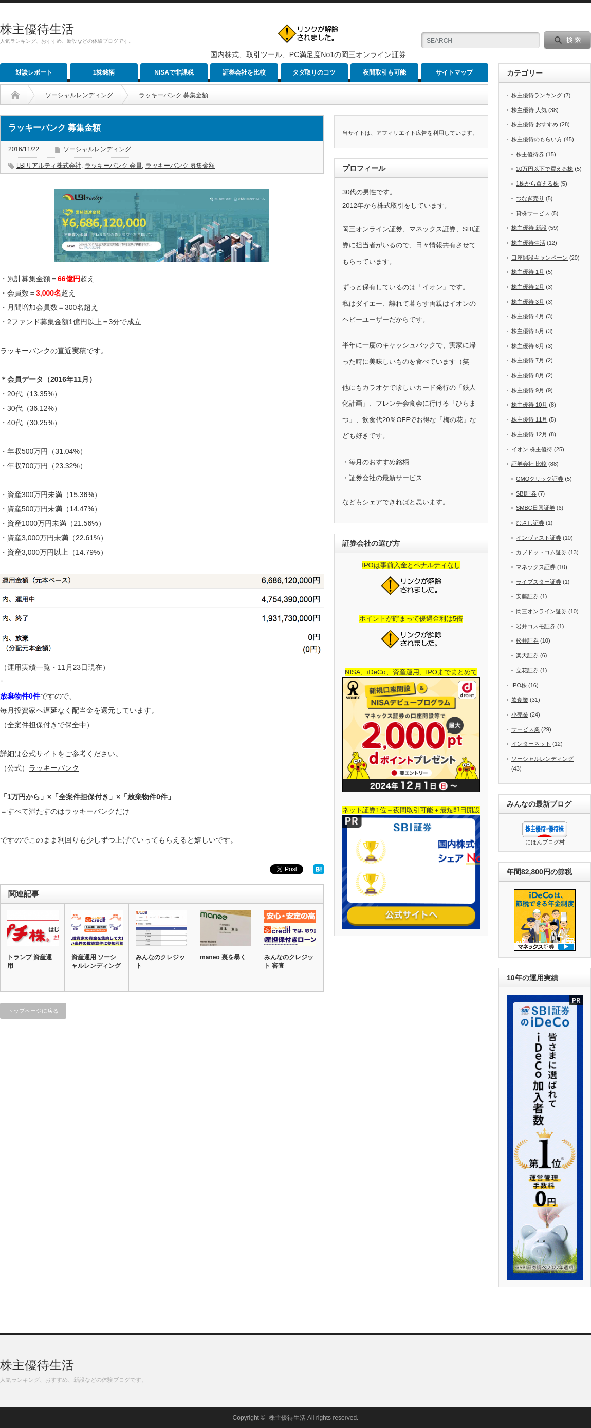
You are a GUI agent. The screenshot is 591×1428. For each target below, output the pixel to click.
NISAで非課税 (174, 72)
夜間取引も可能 (384, 72)
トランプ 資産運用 (29, 961)
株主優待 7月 (527, 360)
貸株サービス (533, 213)
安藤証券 (527, 596)
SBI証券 (526, 493)
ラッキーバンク (54, 768)
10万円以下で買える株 (544, 169)
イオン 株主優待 (531, 449)
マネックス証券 (536, 567)
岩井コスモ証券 (536, 626)
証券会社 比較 (529, 464)
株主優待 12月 (529, 434)
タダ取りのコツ (314, 72)
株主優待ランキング (536, 95)
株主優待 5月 (527, 331)
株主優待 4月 (527, 316)
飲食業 (519, 700)
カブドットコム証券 (541, 552)
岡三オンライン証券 (541, 611)
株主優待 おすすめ (534, 124)
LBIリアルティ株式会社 (48, 165)
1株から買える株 (537, 183)
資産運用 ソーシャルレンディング (96, 961)
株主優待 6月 (527, 346)
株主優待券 (530, 154)
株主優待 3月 (527, 302)
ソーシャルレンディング (79, 95)
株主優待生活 (37, 29)
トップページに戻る (33, 1011)
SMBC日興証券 (535, 508)
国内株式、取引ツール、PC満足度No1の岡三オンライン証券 (308, 54)
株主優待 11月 (529, 419)
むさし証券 (530, 523)
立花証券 (527, 670)
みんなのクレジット (160, 961)
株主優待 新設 (529, 228)
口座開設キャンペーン (539, 257)
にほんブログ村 (545, 842)
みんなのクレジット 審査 (288, 961)
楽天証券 (527, 655)
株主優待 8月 (527, 375)
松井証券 (527, 640)
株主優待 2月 (527, 287)
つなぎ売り (530, 198)
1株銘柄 (104, 72)
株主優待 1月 (527, 272)
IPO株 (519, 685)
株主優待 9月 (527, 390)
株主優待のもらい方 (536, 139)
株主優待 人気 (529, 110)
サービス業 (525, 729)
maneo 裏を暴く (223, 957)
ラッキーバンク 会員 (113, 165)
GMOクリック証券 (539, 478)
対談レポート (33, 72)
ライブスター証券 (538, 582)
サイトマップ (454, 72)
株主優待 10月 (529, 404)
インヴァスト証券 (538, 538)
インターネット (531, 744)
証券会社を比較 (244, 72)
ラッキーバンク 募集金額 (180, 165)
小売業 (519, 714)
